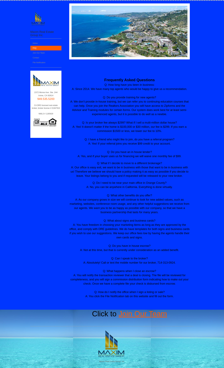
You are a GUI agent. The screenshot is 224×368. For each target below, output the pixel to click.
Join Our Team (143, 314)
